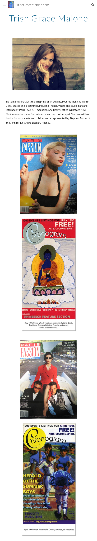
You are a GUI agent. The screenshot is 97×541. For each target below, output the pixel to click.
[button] (4, 5)
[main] (48, 18)
